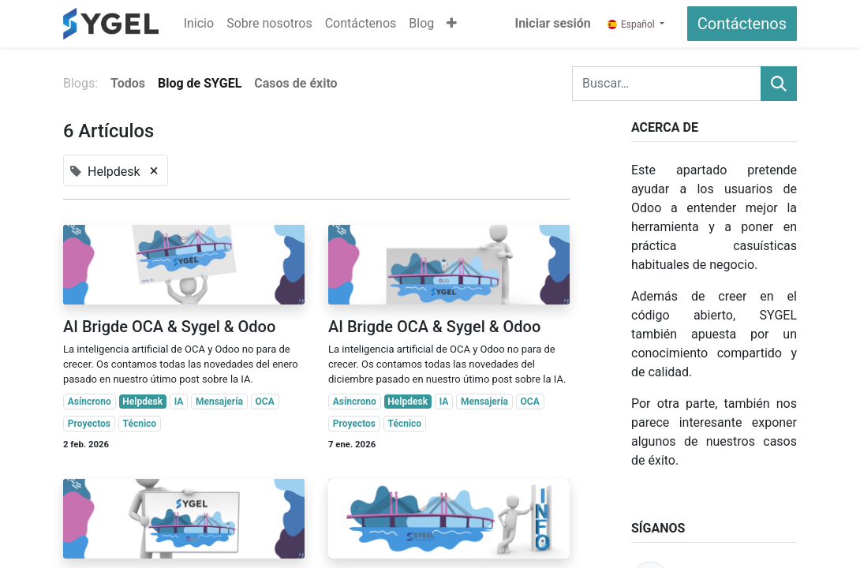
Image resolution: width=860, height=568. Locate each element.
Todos (127, 83)
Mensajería (219, 401)
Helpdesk (142, 401)
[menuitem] (199, 23)
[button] (451, 23)
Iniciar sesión (552, 23)
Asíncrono (89, 401)
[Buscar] (779, 83)
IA (179, 401)
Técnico (140, 423)
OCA (265, 401)
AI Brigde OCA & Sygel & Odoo (169, 326)
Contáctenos (742, 23)
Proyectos (89, 423)
